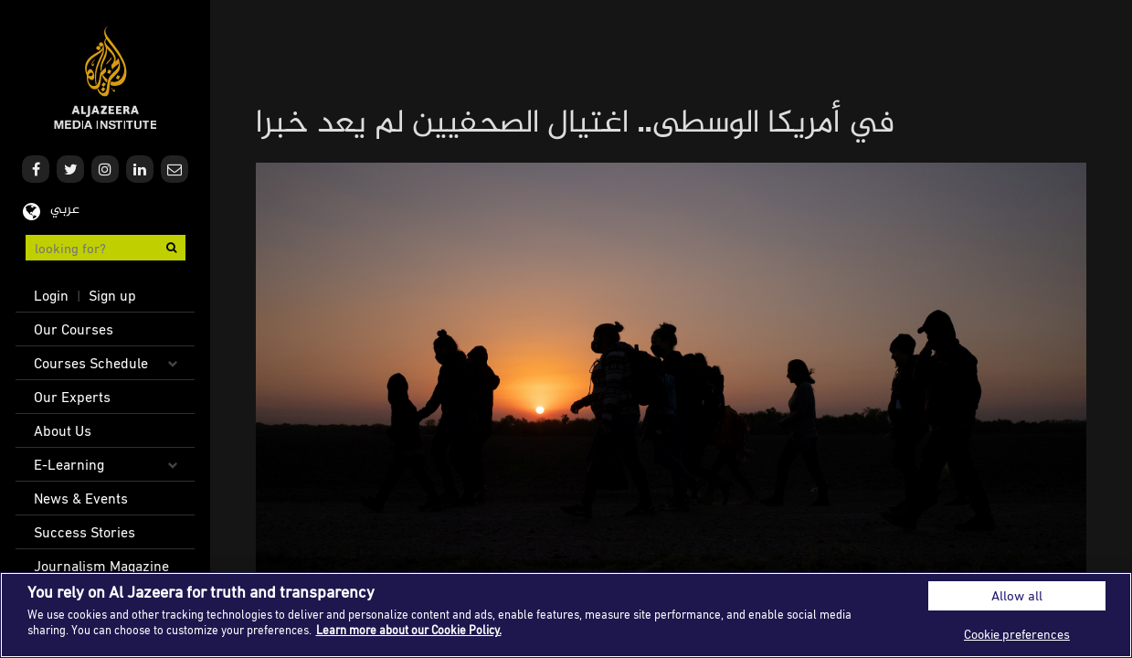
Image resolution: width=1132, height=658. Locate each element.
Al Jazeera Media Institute (105, 78)
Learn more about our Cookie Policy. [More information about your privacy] (409, 629)
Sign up (112, 295)
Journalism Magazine (101, 566)
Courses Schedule (91, 363)
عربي (64, 209)
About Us (62, 430)
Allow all (1016, 595)
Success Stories (84, 532)
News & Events (81, 498)
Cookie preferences (1017, 634)
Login (51, 295)
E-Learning (69, 464)
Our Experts (72, 396)
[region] (566, 615)
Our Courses (73, 329)
